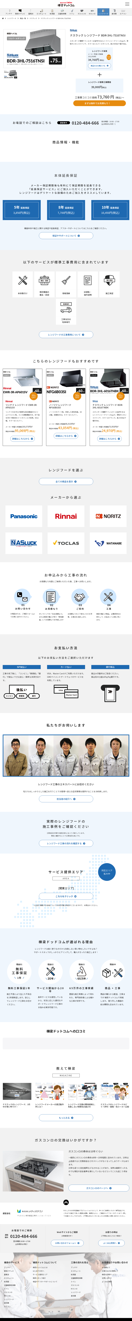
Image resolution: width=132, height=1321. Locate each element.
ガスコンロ (8, 1319)
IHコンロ (74, 1316)
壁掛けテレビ (9, 1298)
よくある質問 (107, 1309)
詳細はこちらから (20, 438)
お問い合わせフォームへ (65, 1270)
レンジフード (11, 18)
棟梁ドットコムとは (40, 1294)
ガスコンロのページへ (97, 1215)
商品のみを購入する (98, 65)
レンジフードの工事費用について (64, 334)
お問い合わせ (107, 1305)
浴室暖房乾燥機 (9, 1312)
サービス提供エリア (40, 1302)
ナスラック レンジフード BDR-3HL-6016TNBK (108, 406)
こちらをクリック (64, 896)
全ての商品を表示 (64, 481)
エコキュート (9, 1305)
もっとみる (64, 1145)
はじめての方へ (38, 1298)
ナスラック (33, 18)
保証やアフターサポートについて (45, 1309)
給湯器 (6, 1309)
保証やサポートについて (64, 235)
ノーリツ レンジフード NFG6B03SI (60, 406)
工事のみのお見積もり (110, 1298)
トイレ (6, 1316)
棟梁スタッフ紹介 (39, 1305)
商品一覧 (23, 18)
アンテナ (7, 1294)
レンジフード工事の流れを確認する (64, 843)
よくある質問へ (110, 1270)
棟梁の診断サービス (109, 1302)
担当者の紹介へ (64, 799)
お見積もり (106, 1294)
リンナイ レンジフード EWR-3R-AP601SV (21, 406)
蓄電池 (6, 1302)
